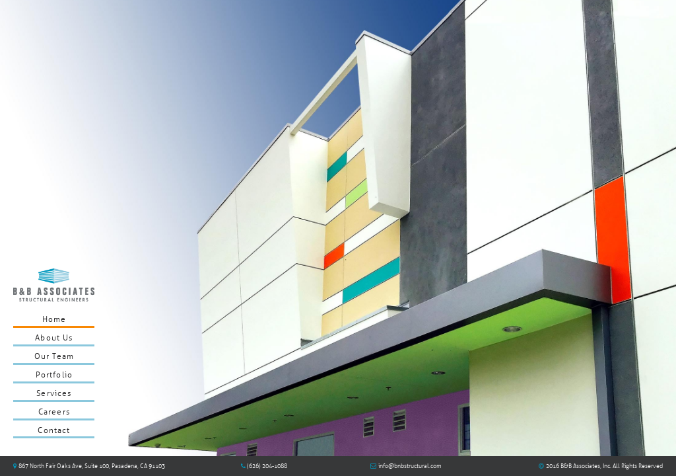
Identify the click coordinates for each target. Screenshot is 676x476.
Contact (54, 430)
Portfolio (54, 374)
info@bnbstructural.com (410, 466)
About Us (54, 337)
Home (54, 319)
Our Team (54, 356)
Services (53, 393)
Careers (54, 411)
